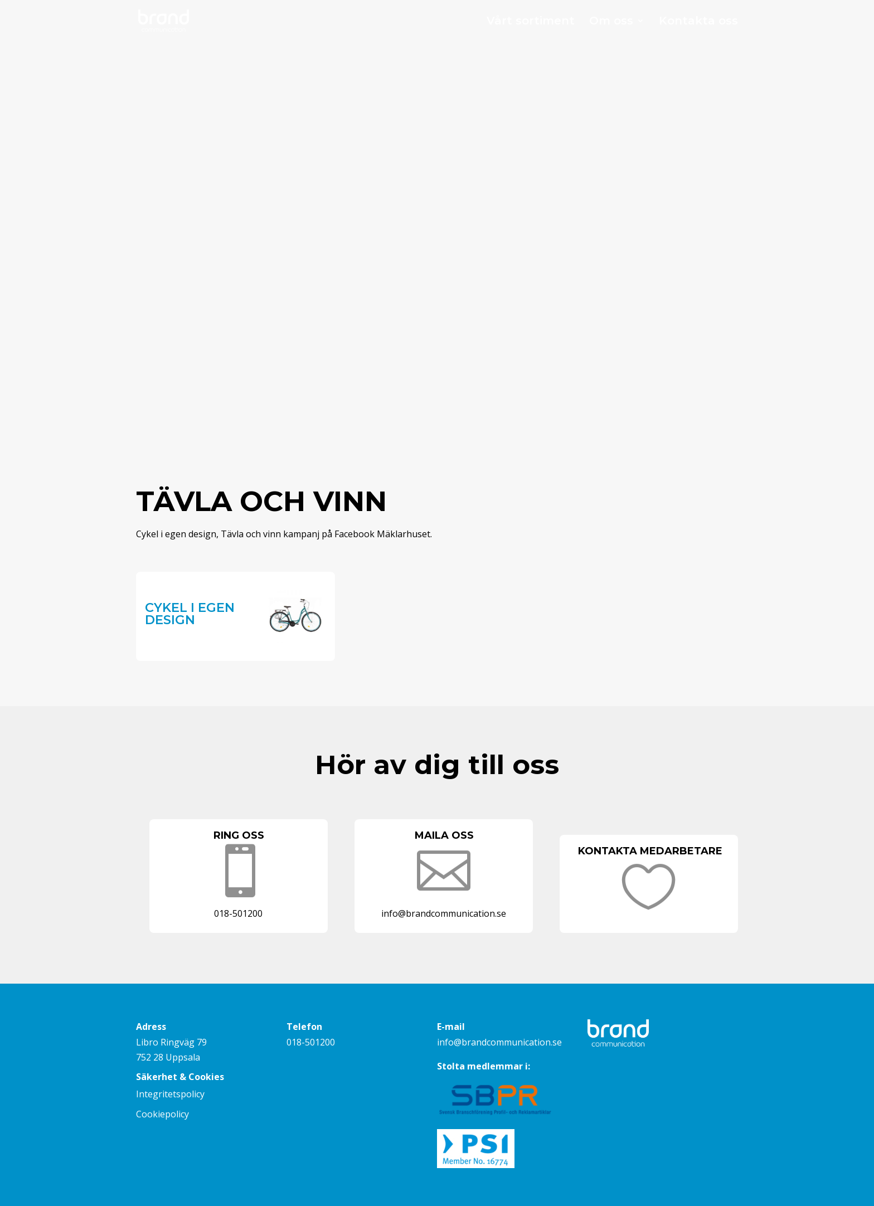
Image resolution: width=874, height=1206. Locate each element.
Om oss (611, 22)
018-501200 (311, 1042)
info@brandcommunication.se (499, 1042)
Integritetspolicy (170, 1094)
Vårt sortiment (531, 22)
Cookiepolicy (162, 1114)
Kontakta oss (698, 22)
